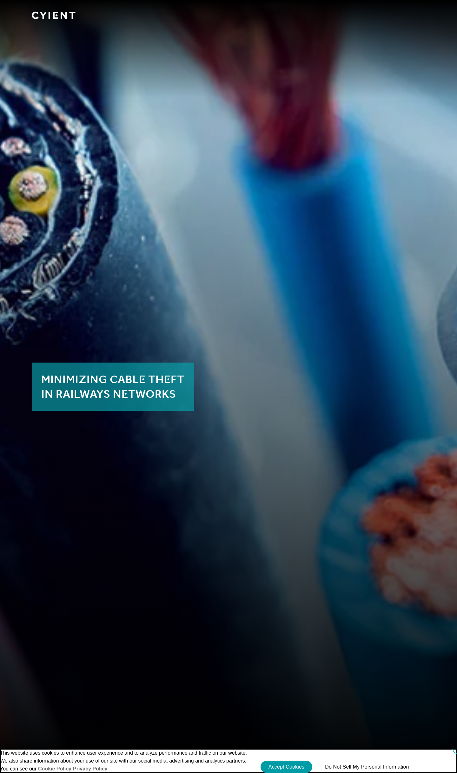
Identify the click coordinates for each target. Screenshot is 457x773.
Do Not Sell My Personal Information (367, 767)
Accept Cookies (286, 767)
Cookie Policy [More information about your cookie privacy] (54, 768)
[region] (228, 761)
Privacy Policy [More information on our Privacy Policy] (90, 768)
